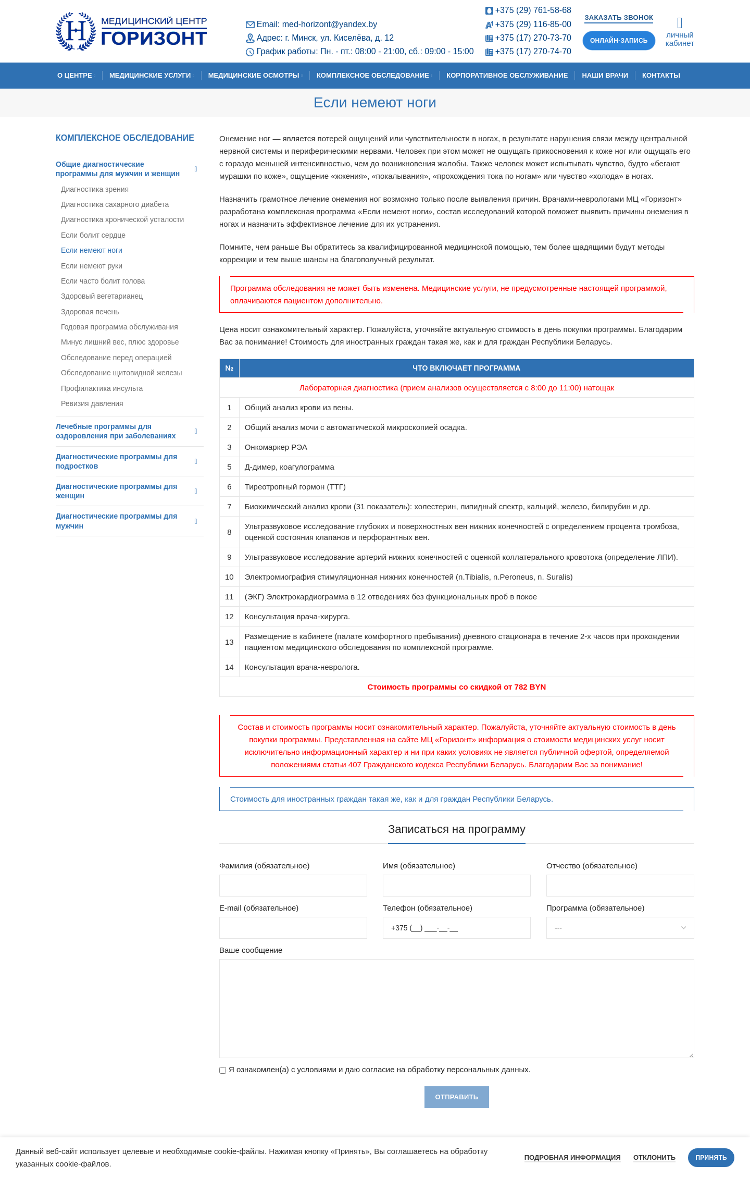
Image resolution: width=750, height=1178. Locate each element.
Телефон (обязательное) (427, 907)
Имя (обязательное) (419, 865)
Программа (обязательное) (595, 907)
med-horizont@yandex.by (330, 24)
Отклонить (654, 1157)
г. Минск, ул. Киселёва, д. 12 (339, 37)
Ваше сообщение (250, 950)
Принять (711, 1157)
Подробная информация (572, 1157)
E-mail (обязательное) (258, 907)
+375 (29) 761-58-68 (533, 10)
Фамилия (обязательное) (264, 865)
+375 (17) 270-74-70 (533, 51)
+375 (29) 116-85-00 (533, 24)
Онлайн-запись (619, 40)
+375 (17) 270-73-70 (533, 37)
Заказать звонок (618, 17)
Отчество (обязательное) (592, 865)
